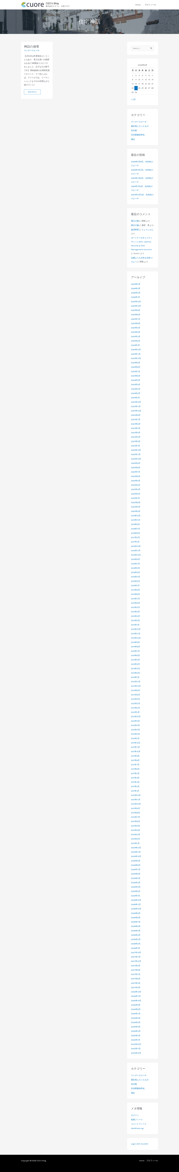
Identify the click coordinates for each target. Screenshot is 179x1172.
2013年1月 (135, 712)
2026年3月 (135, 293)
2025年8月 (135, 314)
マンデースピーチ (31, 50)
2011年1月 (135, 791)
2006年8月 (136, 1009)
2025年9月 (135, 310)
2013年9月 (135, 690)
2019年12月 (136, 515)
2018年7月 (135, 529)
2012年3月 (135, 729)
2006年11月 (136, 996)
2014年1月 (135, 677)
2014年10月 (136, 638)
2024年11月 (136, 354)
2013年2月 (135, 708)
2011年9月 (135, 756)
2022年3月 (135, 489)
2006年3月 (136, 1031)
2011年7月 (135, 764)
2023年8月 (135, 415)
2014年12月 (136, 629)
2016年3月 (135, 577)
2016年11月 (135, 550)
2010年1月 (135, 843)
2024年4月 (135, 384)
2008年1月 (135, 948)
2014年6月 (135, 655)
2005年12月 (136, 1044)
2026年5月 (135, 284)
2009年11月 (136, 852)
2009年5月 (135, 878)
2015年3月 (135, 616)
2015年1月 (135, 625)
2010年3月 (135, 834)
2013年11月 (135, 681)
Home (138, 5)
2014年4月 (135, 664)
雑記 (133, 139)
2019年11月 (135, 520)
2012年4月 (135, 725)
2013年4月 (135, 699)
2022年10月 (136, 459)
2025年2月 (135, 341)
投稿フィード (137, 1119)
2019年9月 (135, 524)
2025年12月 (136, 301)
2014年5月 (135, 660)
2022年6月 (135, 476)
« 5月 (133, 99)
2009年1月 (135, 896)
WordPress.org (137, 1128)
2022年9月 (135, 463)
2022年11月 (136, 454)
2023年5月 (135, 428)
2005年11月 (136, 1048)
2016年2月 (135, 581)
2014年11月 (135, 633)
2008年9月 (135, 913)
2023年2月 (135, 441)
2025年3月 (135, 336)
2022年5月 (135, 480)
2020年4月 (135, 511)
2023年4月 (135, 432)
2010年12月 (136, 795)
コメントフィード (139, 1124)
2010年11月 (135, 799)
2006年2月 (135, 1035)
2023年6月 (135, 424)
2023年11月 (136, 406)
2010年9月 (135, 808)
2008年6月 (136, 926)
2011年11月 (135, 747)
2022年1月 (135, 498)
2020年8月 (135, 502)
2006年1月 (135, 1040)
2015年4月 (135, 611)
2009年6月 (135, 874)
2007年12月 (136, 952)
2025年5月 (135, 328)
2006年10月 (136, 1000)
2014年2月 (135, 673)
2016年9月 (135, 559)
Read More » (32, 91)
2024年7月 (135, 371)
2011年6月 (135, 769)
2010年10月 (136, 804)
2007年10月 (136, 961)
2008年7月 (135, 922)
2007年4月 (135, 987)
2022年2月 (135, 494)
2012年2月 (135, 734)
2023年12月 (136, 402)
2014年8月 (135, 646)
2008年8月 (136, 917)
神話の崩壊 (31, 46)
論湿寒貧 (135, 229)
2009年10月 (136, 856)
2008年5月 (135, 931)
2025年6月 (135, 323)
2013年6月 (135, 695)
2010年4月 (135, 830)
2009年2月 (135, 891)
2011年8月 (135, 760)
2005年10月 (136, 1053)
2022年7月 (135, 472)
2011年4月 (135, 778)
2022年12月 (136, 450)
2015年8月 (135, 594)
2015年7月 (135, 598)
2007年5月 (135, 983)
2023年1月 (135, 446)
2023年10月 (136, 411)
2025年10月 (136, 306)
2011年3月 (135, 782)
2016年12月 (136, 546)
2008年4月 (135, 935)
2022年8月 (135, 467)
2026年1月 (135, 297)
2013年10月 (136, 686)
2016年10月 (136, 555)
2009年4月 (135, 882)
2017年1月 (135, 542)
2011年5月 (135, 773)
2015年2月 (135, 620)
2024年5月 (135, 380)
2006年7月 (135, 1013)
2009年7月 (135, 869)
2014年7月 (135, 651)
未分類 (134, 130)
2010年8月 (135, 813)
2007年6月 (135, 978)
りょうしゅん (147, 229)
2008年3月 (136, 939)
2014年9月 (135, 642)
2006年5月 (135, 1022)
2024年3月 (135, 389)
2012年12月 (136, 716)
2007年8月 (135, 970)
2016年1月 (135, 585)
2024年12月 (136, 349)
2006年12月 (136, 992)
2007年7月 (135, 974)
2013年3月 (135, 703)
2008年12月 (136, 900)
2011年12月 (135, 743)
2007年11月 (136, 957)
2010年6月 (135, 821)
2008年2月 (135, 944)
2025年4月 (135, 332)
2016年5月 (135, 568)
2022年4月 (135, 485)
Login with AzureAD (139, 1144)
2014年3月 (135, 668)
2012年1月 (135, 738)
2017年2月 (135, 537)
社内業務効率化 (138, 135)
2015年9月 (135, 590)
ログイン (135, 1115)
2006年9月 (135, 1005)
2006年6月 (136, 1018)
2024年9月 (135, 363)
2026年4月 (135, 288)
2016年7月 (135, 564)
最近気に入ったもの (140, 126)
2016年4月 (135, 572)
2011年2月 (135, 786)
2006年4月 (135, 1027)
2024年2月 (135, 393)
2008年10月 (136, 909)
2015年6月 (135, 603)
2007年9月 (135, 965)
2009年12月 (136, 847)
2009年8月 (135, 865)
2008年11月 (136, 904)
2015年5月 (135, 607)
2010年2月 (135, 839)
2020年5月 (135, 507)
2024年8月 (135, 367)
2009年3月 (135, 887)
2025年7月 (135, 319)
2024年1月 (135, 397)
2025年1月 (135, 345)
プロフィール (150, 5)
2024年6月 (135, 376)
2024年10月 (136, 358)
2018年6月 (135, 533)
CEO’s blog (52, 3)
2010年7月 (135, 817)
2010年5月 (135, 826)
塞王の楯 (135, 221)
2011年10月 (135, 751)
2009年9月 (135, 861)
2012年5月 (135, 721)
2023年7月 (135, 419)
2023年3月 (135, 437)
